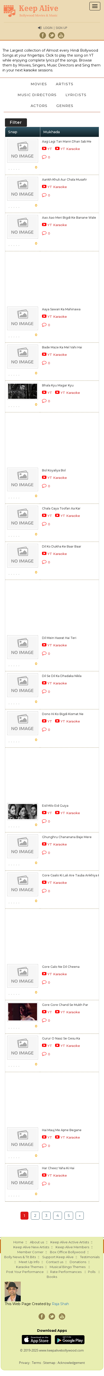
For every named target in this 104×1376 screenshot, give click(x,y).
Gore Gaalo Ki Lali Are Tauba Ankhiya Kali (72, 875)
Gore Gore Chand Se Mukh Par (65, 1005)
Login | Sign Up (55, 28)
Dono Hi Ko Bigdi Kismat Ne (62, 714)
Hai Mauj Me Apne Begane (62, 1130)
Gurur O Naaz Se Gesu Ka (61, 1038)
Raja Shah (60, 1304)
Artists (64, 84)
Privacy (24, 1362)
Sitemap (49, 1362)
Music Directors (37, 95)
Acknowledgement (71, 1362)
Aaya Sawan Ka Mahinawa (61, 309)
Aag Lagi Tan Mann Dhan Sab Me (66, 141)
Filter (16, 122)
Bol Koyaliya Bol (54, 470)
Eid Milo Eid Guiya (55, 805)
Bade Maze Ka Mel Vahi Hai (62, 347)
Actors (39, 106)
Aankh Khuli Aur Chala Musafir (64, 179)
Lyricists (75, 95)
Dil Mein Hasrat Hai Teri (59, 638)
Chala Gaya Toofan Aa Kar (61, 508)
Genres (64, 106)
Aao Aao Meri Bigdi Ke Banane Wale (69, 217)
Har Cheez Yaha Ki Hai (58, 1168)
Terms (36, 1362)
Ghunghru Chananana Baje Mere (67, 837)
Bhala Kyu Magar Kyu (58, 385)
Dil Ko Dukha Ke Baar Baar (61, 546)
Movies (39, 84)
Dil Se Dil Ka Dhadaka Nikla (62, 676)
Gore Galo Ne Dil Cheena (61, 967)
